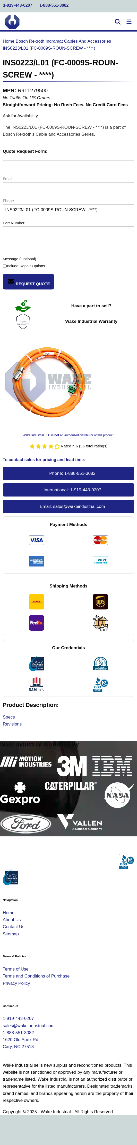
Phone (8, 201)
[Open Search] (118, 22)
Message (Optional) (19, 259)
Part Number (13, 223)
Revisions (12, 724)
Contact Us (13, 926)
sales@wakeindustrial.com (79, 506)
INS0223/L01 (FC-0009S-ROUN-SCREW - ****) (49, 48)
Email (7, 179)
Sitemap (11, 934)
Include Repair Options (24, 266)
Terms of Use (16, 969)
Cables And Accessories (87, 41)
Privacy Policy (16, 983)
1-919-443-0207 (17, 5)
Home (8, 41)
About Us (12, 919)
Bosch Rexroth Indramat (39, 41)
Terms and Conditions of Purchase (36, 976)
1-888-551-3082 (53, 5)
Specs (9, 717)
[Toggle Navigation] (129, 22)
